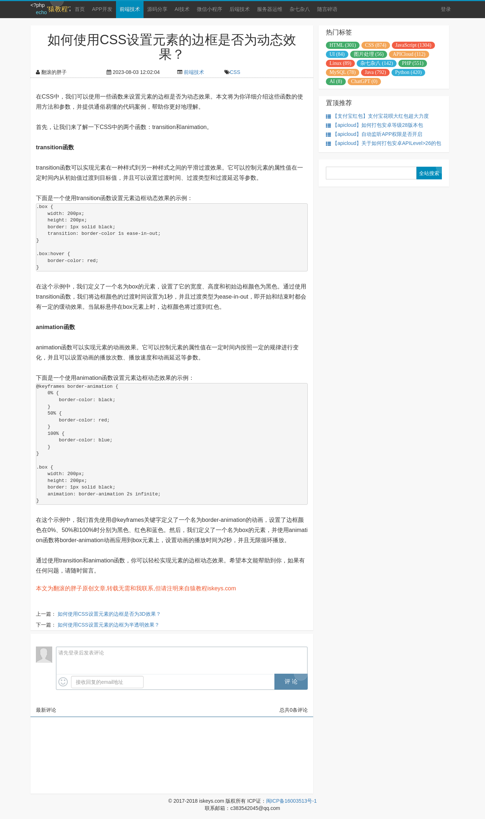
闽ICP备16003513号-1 (291, 801)
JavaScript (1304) (413, 45)
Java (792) (375, 72)
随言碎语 (327, 9)
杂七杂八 (300, 9)
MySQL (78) (342, 72)
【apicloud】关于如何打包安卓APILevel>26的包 (383, 143)
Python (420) (408, 72)
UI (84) (337, 54)
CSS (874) (375, 45)
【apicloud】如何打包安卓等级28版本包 (374, 125)
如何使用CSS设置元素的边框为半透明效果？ (108, 625)
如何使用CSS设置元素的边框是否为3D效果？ (109, 614)
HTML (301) (342, 45)
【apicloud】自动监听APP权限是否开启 (374, 134)
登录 (446, 9)
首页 (80, 9)
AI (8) (335, 81)
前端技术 (130, 9)
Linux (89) (340, 63)
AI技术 (182, 9)
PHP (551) (412, 63)
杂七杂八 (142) (376, 63)
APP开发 (102, 9)
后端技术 (239, 9)
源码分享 (157, 9)
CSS (235, 72)
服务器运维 (269, 9)
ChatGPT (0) (364, 81)
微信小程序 (209, 9)
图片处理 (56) (369, 54)
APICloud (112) (409, 54)
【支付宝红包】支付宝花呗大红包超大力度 (377, 116)
